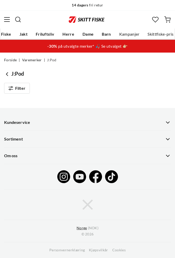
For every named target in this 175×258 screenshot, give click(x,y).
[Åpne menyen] (7, 19)
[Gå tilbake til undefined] (7, 74)
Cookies (119, 250)
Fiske (6, 34)
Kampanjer (129, 34)
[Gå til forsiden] (87, 19)
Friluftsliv (45, 34)
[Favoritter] (155, 20)
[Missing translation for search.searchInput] (18, 19)
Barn (106, 34)
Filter (16, 88)
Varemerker (32, 60)
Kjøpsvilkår (98, 250)
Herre (68, 34)
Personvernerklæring (67, 250)
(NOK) (87, 228)
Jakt (23, 34)
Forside (10, 60)
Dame (88, 34)
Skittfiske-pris (160, 34)
